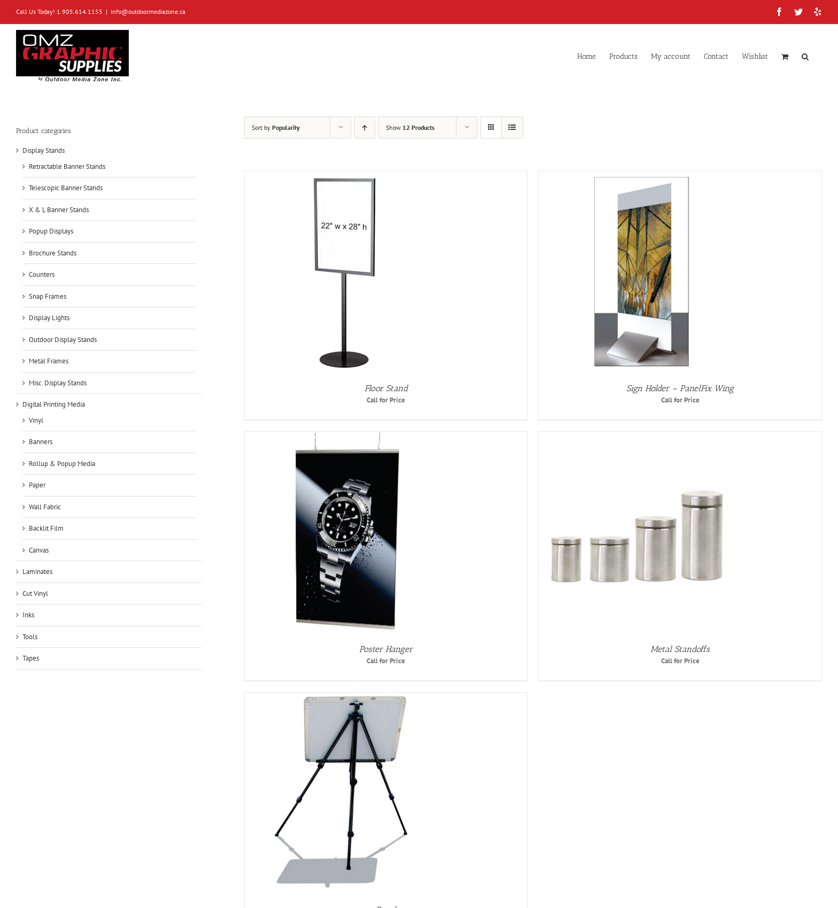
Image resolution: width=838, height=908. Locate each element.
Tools (29, 636)
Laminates (37, 571)
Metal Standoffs (680, 649)
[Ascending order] (364, 127)
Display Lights (49, 317)
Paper (37, 485)
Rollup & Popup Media (62, 463)
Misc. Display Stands (58, 382)
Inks (28, 614)
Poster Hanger (386, 649)
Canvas (39, 550)
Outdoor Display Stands (63, 339)
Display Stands (43, 150)
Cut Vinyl (35, 593)
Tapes (30, 658)
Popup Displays (51, 231)
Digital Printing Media (53, 404)
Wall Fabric (45, 506)
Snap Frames (47, 296)
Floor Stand (386, 388)
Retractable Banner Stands (67, 166)
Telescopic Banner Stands (66, 187)
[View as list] (512, 127)
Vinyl (36, 420)
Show (410, 127)
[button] (805, 56)
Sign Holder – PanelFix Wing (680, 388)
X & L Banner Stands (59, 209)
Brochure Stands (52, 253)
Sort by (276, 127)
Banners (40, 441)
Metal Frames (48, 361)
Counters (42, 274)
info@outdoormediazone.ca (148, 11)
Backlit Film (46, 528)
